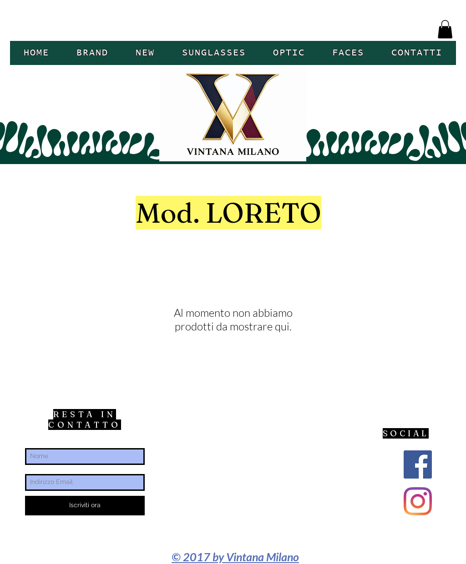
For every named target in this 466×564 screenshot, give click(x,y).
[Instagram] (418, 501)
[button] (445, 29)
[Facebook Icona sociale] (418, 464)
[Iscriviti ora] (85, 505)
